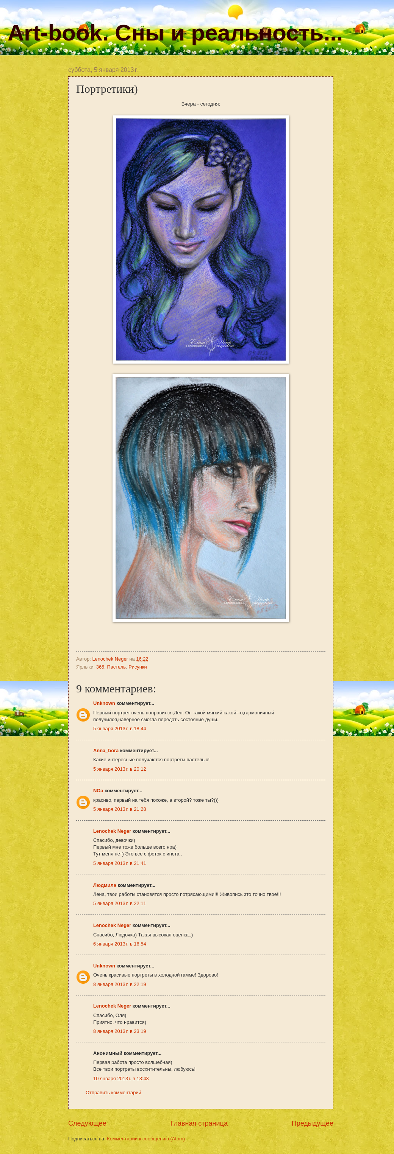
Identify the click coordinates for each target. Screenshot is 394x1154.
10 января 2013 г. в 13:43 (121, 1078)
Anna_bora (106, 750)
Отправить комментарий (113, 1092)
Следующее (87, 1123)
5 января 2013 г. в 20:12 (119, 769)
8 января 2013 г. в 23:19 (119, 1031)
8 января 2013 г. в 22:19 (119, 984)
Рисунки (137, 667)
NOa (98, 790)
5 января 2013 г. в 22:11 (119, 903)
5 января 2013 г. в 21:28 (119, 809)
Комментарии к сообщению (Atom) (146, 1139)
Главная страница (199, 1123)
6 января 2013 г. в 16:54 (119, 944)
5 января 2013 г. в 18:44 (119, 728)
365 (100, 667)
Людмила (104, 885)
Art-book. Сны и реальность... (175, 32)
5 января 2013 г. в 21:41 (119, 863)
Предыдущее (312, 1123)
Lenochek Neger (110, 659)
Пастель (116, 667)
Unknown (104, 703)
